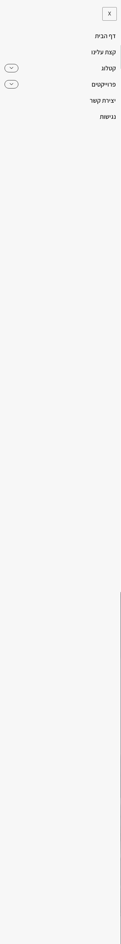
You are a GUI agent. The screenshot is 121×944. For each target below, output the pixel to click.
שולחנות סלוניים (30, 381)
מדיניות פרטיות (37, 934)
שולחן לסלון (87, 381)
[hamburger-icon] (107, 57)
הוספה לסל (62, 433)
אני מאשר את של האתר (66, 556)
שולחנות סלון (61, 381)
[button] (14, 57)
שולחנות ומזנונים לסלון (71, 373)
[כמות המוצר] (62, 418)
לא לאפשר (70, 934)
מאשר (95, 934)
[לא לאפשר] (110, 930)
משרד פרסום (80, 915)
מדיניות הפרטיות (61, 556)
